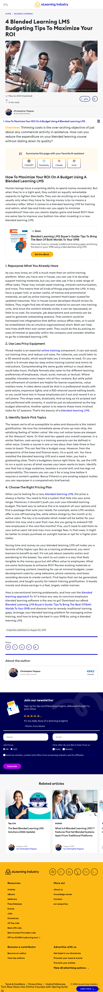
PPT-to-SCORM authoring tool (24, 937)
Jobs (10, 913)
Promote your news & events (68, 958)
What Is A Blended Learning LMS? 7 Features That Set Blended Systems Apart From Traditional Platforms (74, 832)
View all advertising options (71, 967)
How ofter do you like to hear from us (72, 745)
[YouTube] (77, 872)
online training (50, 350)
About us (58, 889)
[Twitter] (61, 872)
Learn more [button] (90, 755)
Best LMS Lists (15, 928)
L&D (15, 749)
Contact (58, 899)
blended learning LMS (75, 410)
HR (6, 749)
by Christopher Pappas (26, 849)
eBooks (11, 894)
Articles (11, 889)
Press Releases (15, 904)
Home (8, 14)
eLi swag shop (61, 904)
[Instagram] (94, 872)
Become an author (17, 953)
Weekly (68, 749)
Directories (13, 918)
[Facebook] (52, 872)
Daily (56, 749)
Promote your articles (64, 962)
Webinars (12, 899)
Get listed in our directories (67, 953)
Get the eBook (42, 254)
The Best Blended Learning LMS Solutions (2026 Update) (26, 830)
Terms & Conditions (15, 984)
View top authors (16, 958)
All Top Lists (13, 923)
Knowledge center (63, 894)
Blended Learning (23, 14)
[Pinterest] (86, 872)
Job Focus (9, 745)
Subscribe (12, 766)
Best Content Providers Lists (22, 932)
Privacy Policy (35, 984)
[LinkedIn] (69, 872)
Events (11, 908)
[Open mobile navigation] (5, 4)
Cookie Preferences (55, 984)
